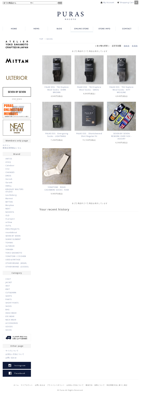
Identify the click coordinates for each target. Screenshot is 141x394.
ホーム (16, 385)
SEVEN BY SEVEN (13, 236)
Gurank (9, 182)
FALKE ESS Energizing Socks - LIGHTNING (56, 134)
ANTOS (9, 159)
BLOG (59, 28)
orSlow (9, 222)
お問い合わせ (11, 357)
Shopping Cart (129, 2)
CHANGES (10, 172)
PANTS (9, 299)
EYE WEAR (10, 316)
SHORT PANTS (12, 303)
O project (10, 219)
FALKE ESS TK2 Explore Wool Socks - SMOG (89, 88)
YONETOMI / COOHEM (16, 256)
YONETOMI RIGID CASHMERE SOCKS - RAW (57, 188)
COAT (8, 279)
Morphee (10, 205)
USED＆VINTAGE (13, 259)
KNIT (8, 289)
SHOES (9, 306)
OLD (8, 215)
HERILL (9, 186)
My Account (108, 2)
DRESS (8, 175)
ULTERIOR (10, 246)
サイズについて (12, 350)
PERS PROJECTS (12, 229)
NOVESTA (10, 212)
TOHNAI (9, 242)
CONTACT (127, 28)
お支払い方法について (15, 354)
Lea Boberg (11, 195)
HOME (14, 28)
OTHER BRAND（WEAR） (17, 263)
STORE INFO (104, 28)
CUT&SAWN (11, 292)
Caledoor (10, 165)
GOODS (9, 326)
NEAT (8, 208)
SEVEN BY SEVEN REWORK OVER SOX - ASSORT (121, 136)
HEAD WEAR (11, 313)
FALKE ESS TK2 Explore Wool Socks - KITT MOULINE (121, 90)
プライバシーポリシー (55, 385)
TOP (41, 39)
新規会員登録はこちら (12, 148)
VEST (8, 286)
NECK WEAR (11, 320)
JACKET (9, 282)
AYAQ (8, 162)
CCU (8, 169)
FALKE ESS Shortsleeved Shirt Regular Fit (89, 134)
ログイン (6, 145)
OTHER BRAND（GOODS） (18, 266)
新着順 (135, 46)
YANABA (9, 249)
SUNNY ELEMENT (13, 239)
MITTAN (9, 202)
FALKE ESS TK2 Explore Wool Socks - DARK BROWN (57, 90)
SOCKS (49, 39)
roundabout (11, 232)
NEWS (36, 28)
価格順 (126, 46)
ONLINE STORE (81, 28)
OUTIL (8, 225)
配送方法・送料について (95, 385)
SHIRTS (9, 296)
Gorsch (9, 179)
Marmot (9, 198)
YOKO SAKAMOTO (14, 253)
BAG (8, 309)
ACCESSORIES (12, 323)
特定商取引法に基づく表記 (117, 385)
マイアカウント (27, 385)
